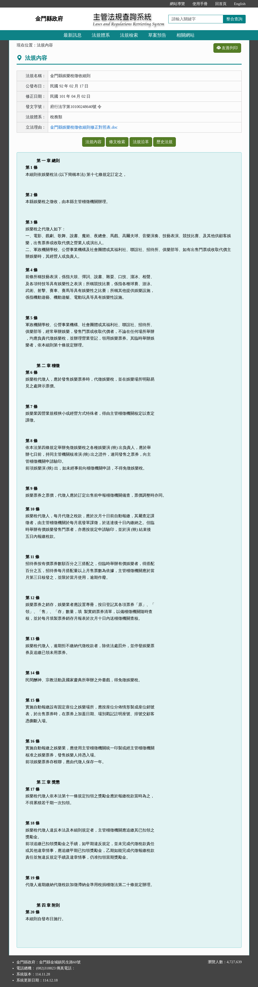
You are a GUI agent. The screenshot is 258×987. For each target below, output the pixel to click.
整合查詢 (234, 19)
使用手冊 (200, 4)
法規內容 (93, 142)
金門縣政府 (49, 19)
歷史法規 (164, 142)
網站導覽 (177, 4)
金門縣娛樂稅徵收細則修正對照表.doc (83, 127)
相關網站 (185, 35)
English (240, 4)
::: (160, 4)
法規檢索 (129, 35)
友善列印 (227, 48)
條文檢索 (117, 142)
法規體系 (101, 35)
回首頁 (221, 4)
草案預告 (157, 35)
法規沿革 (141, 142)
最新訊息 (72, 35)
